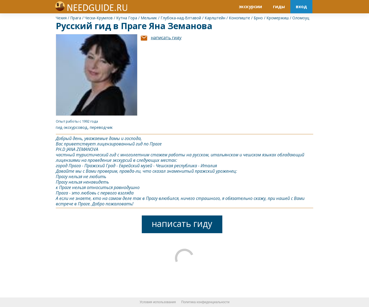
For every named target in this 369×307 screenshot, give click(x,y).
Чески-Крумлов (99, 17)
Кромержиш (277, 17)
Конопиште (239, 17)
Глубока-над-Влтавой (181, 17)
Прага (75, 17)
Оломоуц (300, 17)
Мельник (149, 17)
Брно (258, 17)
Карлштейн (215, 17)
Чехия (61, 17)
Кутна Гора (126, 17)
